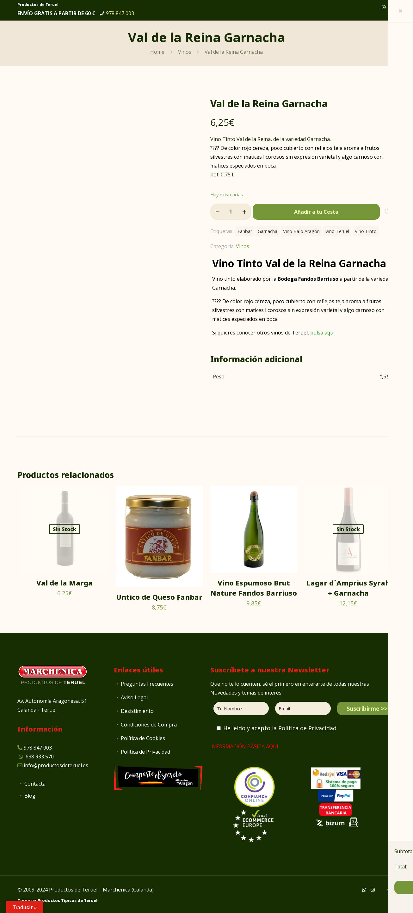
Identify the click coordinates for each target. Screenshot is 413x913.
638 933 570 (40, 756)
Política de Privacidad (145, 751)
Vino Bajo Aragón (301, 231)
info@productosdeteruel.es (56, 765)
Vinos (184, 51)
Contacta (35, 783)
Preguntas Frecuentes (147, 683)
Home (157, 51)
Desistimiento (137, 711)
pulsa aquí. (323, 332)
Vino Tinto (366, 231)
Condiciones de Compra (149, 724)
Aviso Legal (134, 697)
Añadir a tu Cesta (316, 211)
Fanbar (244, 231)
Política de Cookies (143, 738)
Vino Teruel (337, 231)
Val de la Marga (64, 582)
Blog (29, 795)
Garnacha (267, 231)
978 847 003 (120, 13)
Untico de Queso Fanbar (159, 597)
